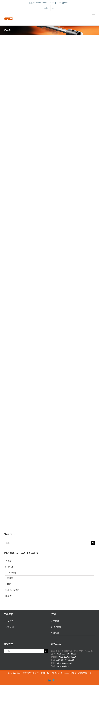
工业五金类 (12, 572)
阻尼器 (8, 596)
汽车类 (10, 567)
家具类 (10, 578)
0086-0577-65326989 (66, 654)
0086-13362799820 (67, 657)
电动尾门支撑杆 (12, 590)
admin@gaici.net (63, 3)
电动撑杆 (57, 627)
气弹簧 (8, 561)
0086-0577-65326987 (66, 660)
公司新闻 (9, 627)
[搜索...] (47, 543)
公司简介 (9, 621)
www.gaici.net (63, 666)
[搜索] (93, 543)
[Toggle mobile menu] (93, 15)
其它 (9, 584)
